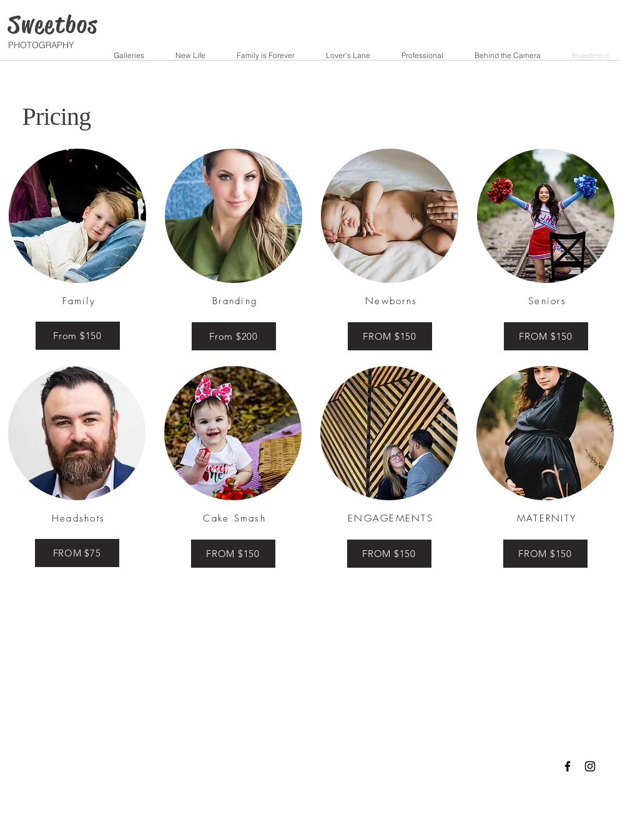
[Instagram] (590, 766)
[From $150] (78, 336)
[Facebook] (567, 766)
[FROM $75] (77, 553)
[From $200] (234, 336)
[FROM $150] (390, 336)
